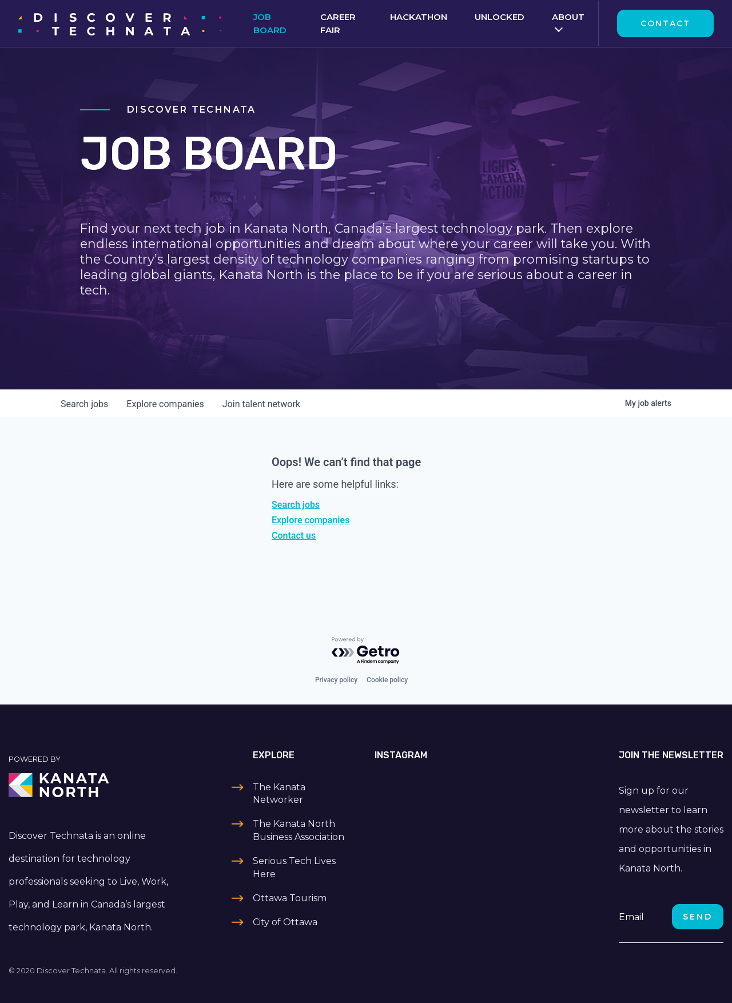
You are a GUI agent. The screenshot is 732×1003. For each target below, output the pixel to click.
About (568, 16)
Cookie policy (387, 680)
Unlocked (499, 16)
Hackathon (418, 16)
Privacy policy (336, 680)
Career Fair (338, 23)
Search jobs (296, 504)
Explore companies (310, 520)
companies (165, 404)
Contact (665, 23)
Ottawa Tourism (290, 898)
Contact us (294, 535)
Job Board (270, 23)
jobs (84, 404)
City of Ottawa (285, 922)
